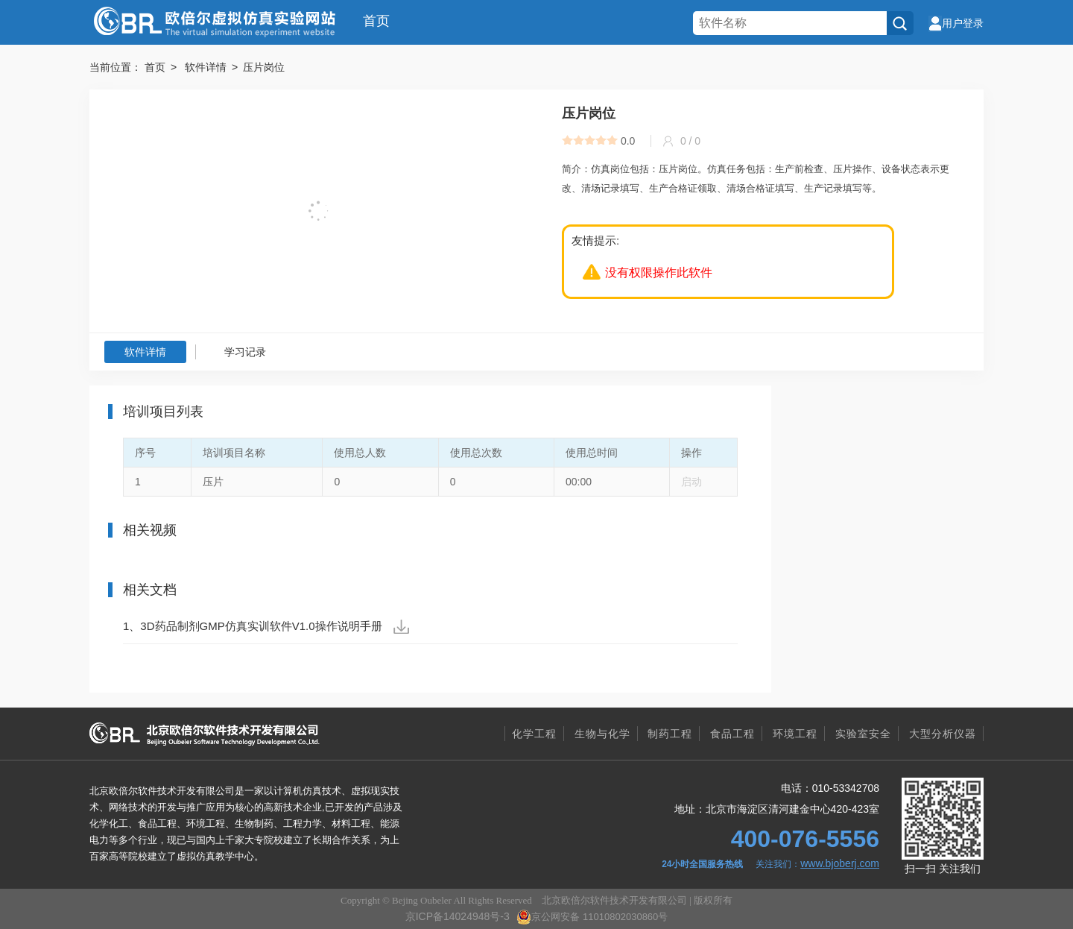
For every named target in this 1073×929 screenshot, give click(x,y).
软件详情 (145, 352)
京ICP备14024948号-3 (457, 916)
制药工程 (670, 734)
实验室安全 (863, 734)
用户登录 (956, 23)
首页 (376, 20)
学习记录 (245, 352)
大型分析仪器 (942, 734)
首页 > (163, 67)
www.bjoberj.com (839, 863)
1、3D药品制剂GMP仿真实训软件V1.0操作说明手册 (266, 627)
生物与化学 (602, 734)
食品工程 (732, 734)
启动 (691, 482)
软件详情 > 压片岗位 (235, 67)
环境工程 (795, 734)
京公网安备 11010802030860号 (592, 917)
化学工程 (534, 734)
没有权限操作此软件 (658, 272)
